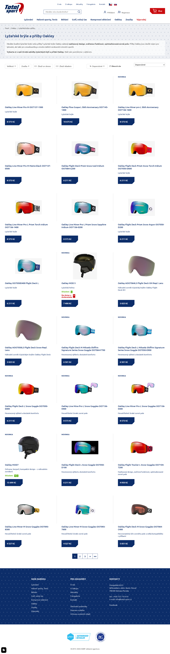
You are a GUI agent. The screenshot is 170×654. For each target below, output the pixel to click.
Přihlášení (109, 12)
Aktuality (79, 4)
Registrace (124, 12)
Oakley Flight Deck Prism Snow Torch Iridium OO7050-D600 (140, 167)
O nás (59, 4)
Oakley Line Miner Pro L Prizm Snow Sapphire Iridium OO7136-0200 (84, 225)
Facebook (113, 605)
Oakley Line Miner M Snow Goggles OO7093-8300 (27, 528)
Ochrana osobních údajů (80, 614)
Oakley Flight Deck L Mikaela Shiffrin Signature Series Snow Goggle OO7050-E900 (141, 348)
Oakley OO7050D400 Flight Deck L (22, 283)
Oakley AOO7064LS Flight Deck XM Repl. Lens (140, 283)
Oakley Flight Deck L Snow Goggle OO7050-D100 (83, 466)
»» (95, 556)
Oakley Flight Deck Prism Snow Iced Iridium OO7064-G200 (83, 167)
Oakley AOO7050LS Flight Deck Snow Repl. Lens (26, 348)
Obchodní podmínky (78, 606)
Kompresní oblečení (101, 19)
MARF (83, 649)
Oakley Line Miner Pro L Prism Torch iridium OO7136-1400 (26, 225)
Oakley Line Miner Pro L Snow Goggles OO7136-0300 (141, 407)
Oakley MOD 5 (69, 283)
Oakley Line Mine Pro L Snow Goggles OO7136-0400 (85, 407)
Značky (129, 19)
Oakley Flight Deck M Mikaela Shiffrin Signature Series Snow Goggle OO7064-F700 (83, 348)
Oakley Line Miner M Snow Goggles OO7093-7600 (83, 528)
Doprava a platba (77, 610)
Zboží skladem (66, 66)
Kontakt (102, 4)
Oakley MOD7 (12, 465)
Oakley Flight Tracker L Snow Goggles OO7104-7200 (141, 466)
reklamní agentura (92, 649)
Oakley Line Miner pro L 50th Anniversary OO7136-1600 (138, 108)
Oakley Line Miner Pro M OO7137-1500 (24, 107)
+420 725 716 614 (120, 596)
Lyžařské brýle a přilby (27, 28)
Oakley (118, 19)
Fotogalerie (91, 4)
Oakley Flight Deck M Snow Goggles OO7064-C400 (140, 528)
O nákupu (68, 4)
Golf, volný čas (79, 19)
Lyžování (28, 19)
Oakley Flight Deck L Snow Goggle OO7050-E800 (26, 407)
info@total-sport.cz (124, 599)
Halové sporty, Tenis (47, 19)
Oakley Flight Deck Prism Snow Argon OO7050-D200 (141, 225)
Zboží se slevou (44, 66)
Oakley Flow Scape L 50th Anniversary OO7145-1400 (85, 108)
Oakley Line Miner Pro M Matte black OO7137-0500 (28, 167)
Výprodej (141, 19)
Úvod (7, 28)
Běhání (64, 19)
